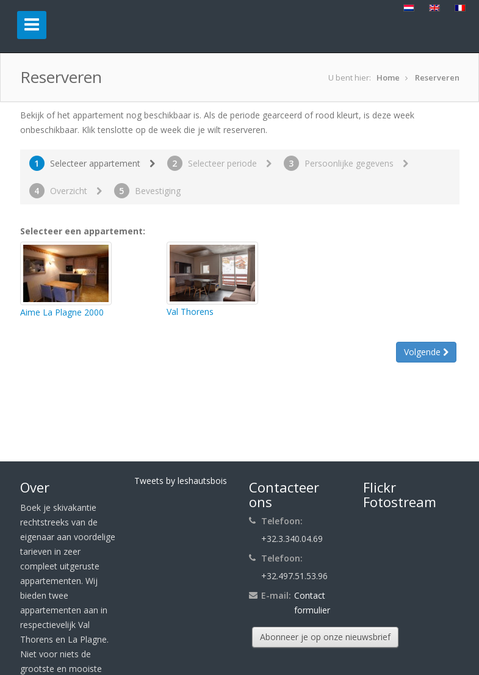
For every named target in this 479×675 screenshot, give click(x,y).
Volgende (426, 352)
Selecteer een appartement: (82, 231)
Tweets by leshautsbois (180, 480)
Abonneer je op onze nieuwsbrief (325, 637)
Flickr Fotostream (399, 494)
